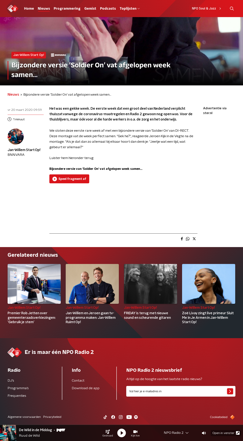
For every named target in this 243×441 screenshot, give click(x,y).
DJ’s (11, 380)
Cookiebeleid (218, 417)
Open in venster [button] (226, 433)
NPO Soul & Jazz (207, 8)
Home (29, 8)
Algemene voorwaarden (24, 416)
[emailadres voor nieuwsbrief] (180, 391)
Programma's (18, 388)
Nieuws (44, 8)
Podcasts (108, 8)
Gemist (90, 8)
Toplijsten (130, 8)
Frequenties (17, 396)
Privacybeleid (52, 416)
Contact (78, 380)
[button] (108, 433)
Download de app (85, 388)
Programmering (67, 8)
